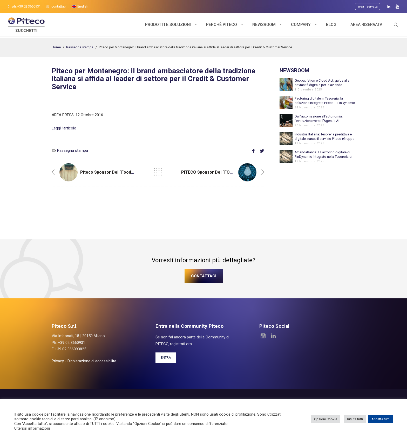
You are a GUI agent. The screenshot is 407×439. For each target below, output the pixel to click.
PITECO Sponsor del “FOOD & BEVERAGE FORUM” (230, 172)
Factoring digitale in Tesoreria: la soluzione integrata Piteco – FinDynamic (325, 100)
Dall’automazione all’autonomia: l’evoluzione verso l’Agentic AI (319, 118)
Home (56, 47)
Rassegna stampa (79, 47)
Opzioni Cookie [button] (325, 419)
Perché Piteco (221, 25)
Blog (331, 25)
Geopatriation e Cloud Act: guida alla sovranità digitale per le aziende (322, 82)
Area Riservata (366, 25)
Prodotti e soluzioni (168, 25)
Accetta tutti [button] (380, 419)
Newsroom (264, 25)
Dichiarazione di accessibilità (91, 361)
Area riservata (367, 6)
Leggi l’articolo (64, 128)
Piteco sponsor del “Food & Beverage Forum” (125, 172)
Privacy (58, 361)
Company (301, 25)
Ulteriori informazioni (32, 428)
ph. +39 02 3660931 (24, 6)
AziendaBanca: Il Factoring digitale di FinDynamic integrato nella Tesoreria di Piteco (323, 154)
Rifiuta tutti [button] (355, 419)
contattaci (56, 6)
